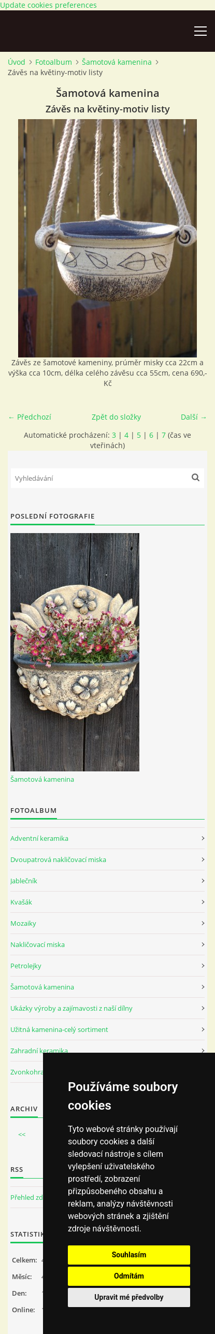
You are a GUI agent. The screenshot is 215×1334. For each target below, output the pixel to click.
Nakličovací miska (37, 944)
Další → (194, 417)
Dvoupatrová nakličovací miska (58, 859)
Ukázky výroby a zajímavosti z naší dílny (71, 1008)
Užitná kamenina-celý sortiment (59, 1029)
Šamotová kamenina (117, 62)
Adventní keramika (39, 838)
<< (21, 1134)
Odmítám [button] (129, 1276)
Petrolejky (25, 965)
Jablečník (23, 880)
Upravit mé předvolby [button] (128, 1297)
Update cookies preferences (48, 5)
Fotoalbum (53, 62)
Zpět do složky (116, 417)
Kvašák (21, 902)
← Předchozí (29, 417)
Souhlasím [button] (129, 1255)
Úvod (16, 62)
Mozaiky (23, 923)
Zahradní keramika (39, 1050)
